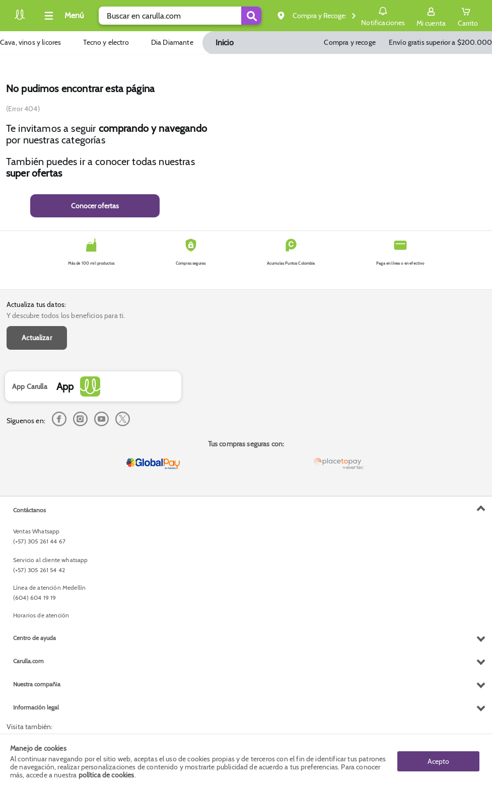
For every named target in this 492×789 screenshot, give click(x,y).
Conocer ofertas (95, 205)
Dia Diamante (172, 42)
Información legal (36, 707)
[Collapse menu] (62, 16)
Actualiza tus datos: (36, 304)
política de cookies (106, 774)
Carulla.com (28, 661)
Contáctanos (29, 510)
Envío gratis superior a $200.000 (440, 42)
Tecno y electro (105, 42)
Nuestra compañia (36, 684)
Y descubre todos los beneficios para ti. (66, 315)
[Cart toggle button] (468, 15)
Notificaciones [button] (383, 15)
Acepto (438, 761)
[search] (180, 16)
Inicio (225, 42)
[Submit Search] (251, 16)
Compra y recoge (349, 42)
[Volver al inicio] (19, 18)
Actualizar (37, 337)
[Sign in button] (431, 15)
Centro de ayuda (34, 638)
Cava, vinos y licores (30, 42)
